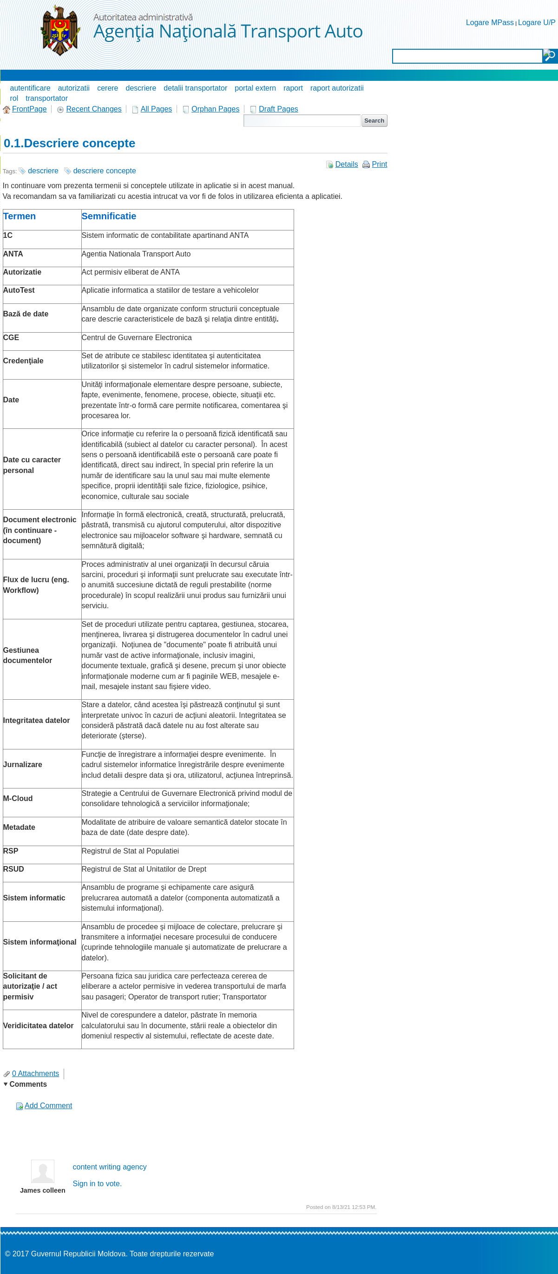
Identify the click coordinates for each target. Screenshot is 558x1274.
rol (14, 98)
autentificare (30, 88)
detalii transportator (195, 88)
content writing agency (110, 1167)
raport (293, 88)
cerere (107, 88)
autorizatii (74, 88)
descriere (141, 88)
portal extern (255, 88)
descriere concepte (104, 171)
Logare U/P (537, 22)
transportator (47, 98)
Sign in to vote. (97, 1184)
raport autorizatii (337, 88)
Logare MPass (490, 22)
